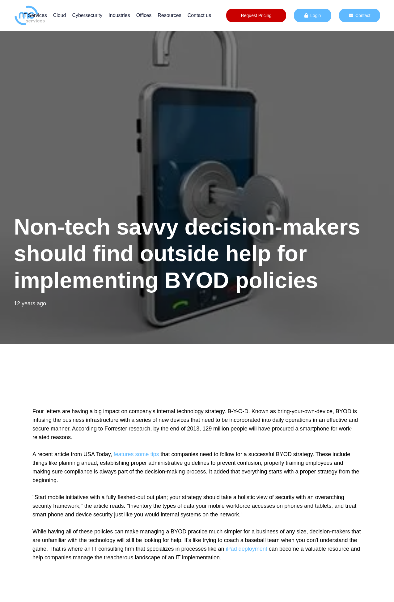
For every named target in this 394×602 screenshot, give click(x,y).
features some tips (136, 454)
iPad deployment (246, 549)
